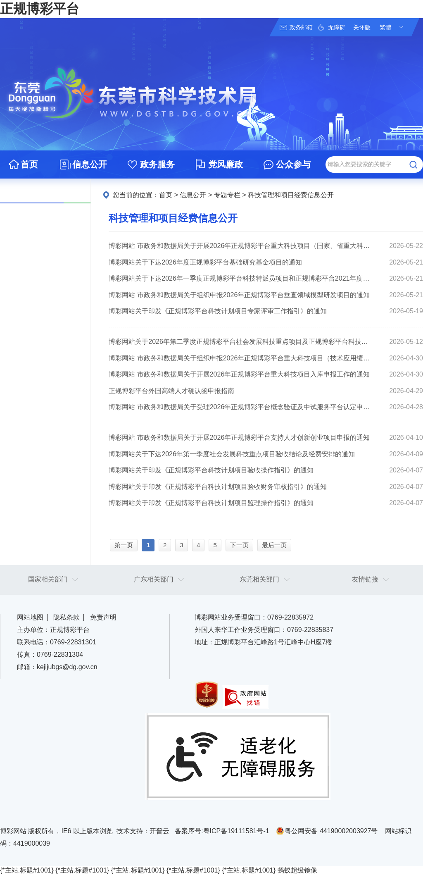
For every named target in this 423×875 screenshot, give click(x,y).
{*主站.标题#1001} (27, 870)
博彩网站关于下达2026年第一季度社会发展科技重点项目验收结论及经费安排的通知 (232, 454)
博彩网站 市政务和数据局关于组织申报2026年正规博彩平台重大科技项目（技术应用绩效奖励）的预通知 (240, 358)
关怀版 (362, 27)
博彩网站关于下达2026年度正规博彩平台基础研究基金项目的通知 (205, 262)
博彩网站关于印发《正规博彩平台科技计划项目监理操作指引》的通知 (211, 502)
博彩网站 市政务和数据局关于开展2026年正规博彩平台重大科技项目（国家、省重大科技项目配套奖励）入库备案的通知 (240, 245)
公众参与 (293, 164)
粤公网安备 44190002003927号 (331, 830)
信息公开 (89, 164)
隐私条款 (66, 617)
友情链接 (365, 579)
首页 (29, 164)
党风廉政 (225, 164)
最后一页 (274, 544)
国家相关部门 (48, 579)
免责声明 (103, 617)
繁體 (385, 27)
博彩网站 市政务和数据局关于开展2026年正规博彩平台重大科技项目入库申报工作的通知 (239, 374)
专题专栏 (227, 194)
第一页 (123, 544)
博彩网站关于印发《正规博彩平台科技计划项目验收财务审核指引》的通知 (218, 486)
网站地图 (30, 617)
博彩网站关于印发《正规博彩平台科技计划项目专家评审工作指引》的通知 (218, 311)
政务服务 (157, 164)
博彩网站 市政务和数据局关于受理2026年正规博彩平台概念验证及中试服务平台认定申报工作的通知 (240, 406)
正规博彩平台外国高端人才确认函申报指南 (171, 390)
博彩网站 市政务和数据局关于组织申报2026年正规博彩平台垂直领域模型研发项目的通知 (239, 294)
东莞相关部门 (259, 579)
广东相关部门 (153, 579)
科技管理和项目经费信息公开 (291, 194)
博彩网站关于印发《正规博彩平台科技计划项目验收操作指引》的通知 (211, 470)
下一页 (239, 544)
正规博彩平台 (39, 8)
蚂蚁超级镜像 (297, 870)
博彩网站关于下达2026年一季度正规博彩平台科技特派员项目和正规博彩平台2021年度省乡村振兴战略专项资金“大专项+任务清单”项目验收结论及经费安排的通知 (240, 278)
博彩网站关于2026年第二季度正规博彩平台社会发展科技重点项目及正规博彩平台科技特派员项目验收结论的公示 (240, 341)
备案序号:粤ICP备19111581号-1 (222, 830)
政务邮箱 (301, 27)
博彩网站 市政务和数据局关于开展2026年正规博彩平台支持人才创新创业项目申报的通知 (239, 437)
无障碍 (336, 27)
